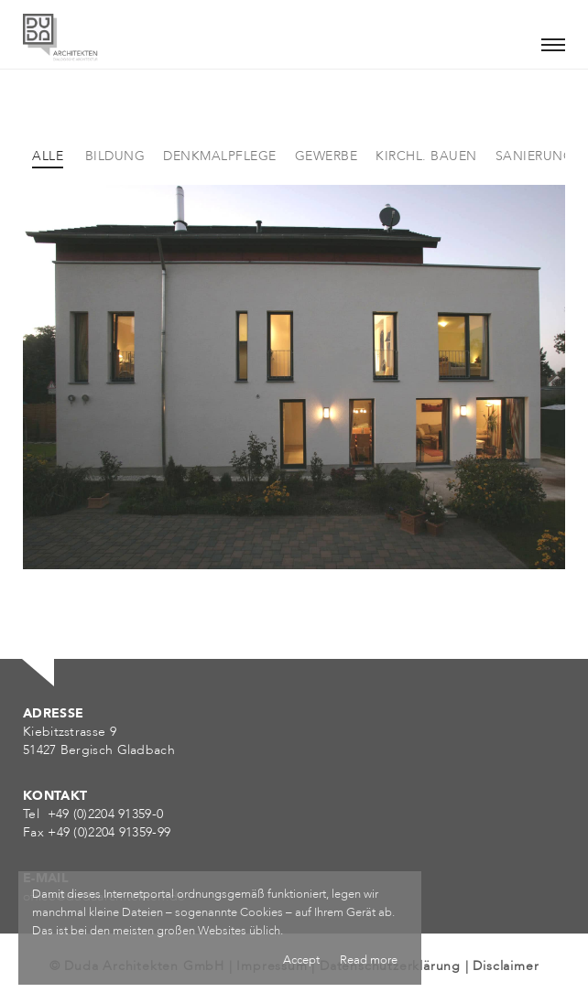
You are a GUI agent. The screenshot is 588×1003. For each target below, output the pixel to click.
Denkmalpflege (220, 156)
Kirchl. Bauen (426, 156)
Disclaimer (506, 966)
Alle (47, 156)
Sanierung (534, 156)
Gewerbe (326, 156)
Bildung (115, 156)
